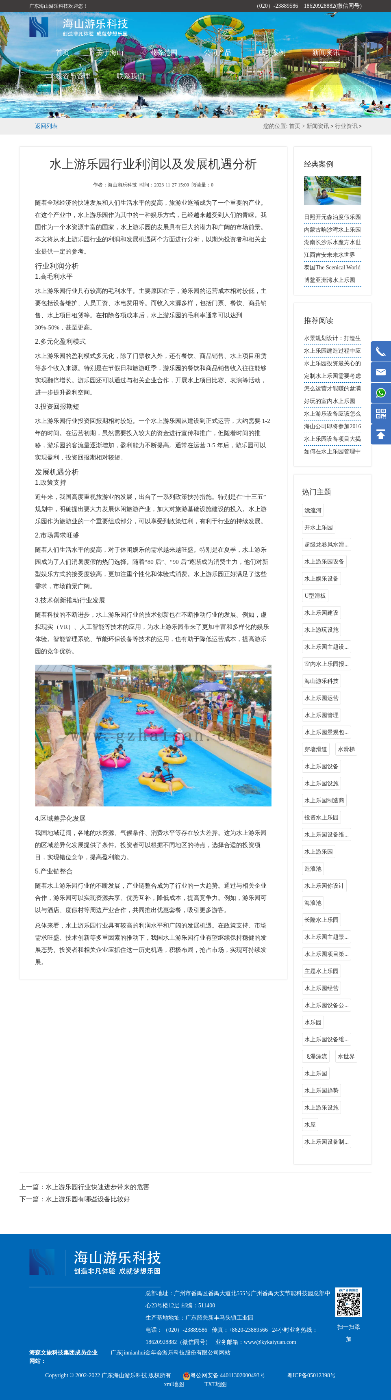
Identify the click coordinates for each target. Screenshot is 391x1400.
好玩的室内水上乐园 (329, 401)
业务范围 (164, 52)
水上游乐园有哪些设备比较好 (88, 1199)
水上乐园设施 (321, 783)
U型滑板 (315, 596)
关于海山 (110, 52)
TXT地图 (215, 1384)
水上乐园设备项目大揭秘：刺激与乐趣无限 (332, 441)
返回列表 (46, 126)
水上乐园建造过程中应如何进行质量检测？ (332, 353)
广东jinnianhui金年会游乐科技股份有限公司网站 (170, 1353)
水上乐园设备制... (326, 1142)
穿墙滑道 (315, 749)
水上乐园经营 (321, 988)
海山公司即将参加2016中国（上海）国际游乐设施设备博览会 (332, 428)
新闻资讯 (326, 52)
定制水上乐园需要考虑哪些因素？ (332, 378)
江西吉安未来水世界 (329, 255)
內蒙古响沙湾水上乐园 (332, 230)
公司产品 (218, 52)
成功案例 (272, 52)
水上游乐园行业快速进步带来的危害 (98, 1186)
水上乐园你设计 (324, 886)
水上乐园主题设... (326, 647)
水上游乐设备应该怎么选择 (332, 415)
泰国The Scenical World (332, 267)
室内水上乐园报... (326, 664)
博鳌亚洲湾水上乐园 (329, 280)
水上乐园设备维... (326, 835)
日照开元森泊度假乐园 (332, 217)
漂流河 (312, 510)
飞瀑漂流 (315, 1056)
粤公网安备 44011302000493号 (224, 1375)
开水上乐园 (318, 527)
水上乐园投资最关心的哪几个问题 (332, 365)
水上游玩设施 (321, 630)
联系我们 (130, 76)
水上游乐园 (318, 852)
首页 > (297, 126)
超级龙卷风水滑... (326, 545)
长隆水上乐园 (321, 920)
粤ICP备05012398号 (311, 1375)
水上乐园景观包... (326, 732)
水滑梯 (346, 749)
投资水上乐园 (321, 818)
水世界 (346, 1056)
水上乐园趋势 (321, 1091)
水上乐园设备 (321, 766)
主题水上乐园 (321, 971)
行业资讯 (346, 126)
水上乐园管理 (321, 715)
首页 (63, 52)
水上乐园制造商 (324, 801)
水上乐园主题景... (326, 937)
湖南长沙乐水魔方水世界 (332, 244)
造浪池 (312, 869)
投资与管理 (73, 76)
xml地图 (174, 1384)
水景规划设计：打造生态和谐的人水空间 (332, 340)
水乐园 (312, 1022)
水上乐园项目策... (326, 954)
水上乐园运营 (321, 698)
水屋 (310, 1125)
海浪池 (312, 903)
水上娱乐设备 (321, 579)
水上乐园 (315, 1074)
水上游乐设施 (321, 1108)
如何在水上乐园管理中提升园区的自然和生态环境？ (332, 453)
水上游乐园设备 (324, 562)
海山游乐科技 (321, 681)
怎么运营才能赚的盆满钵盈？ (332, 390)
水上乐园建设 (321, 613)
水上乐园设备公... (326, 1005)
